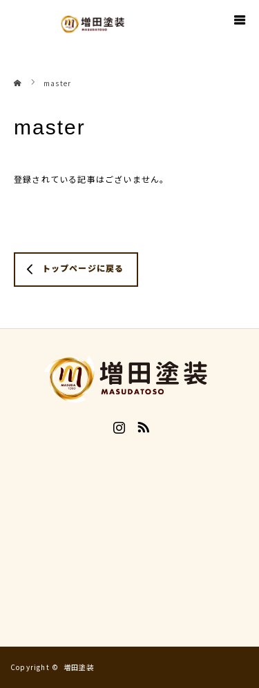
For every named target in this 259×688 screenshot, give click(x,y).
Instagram (117, 424)
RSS (141, 424)
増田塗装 (79, 667)
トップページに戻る (83, 268)
